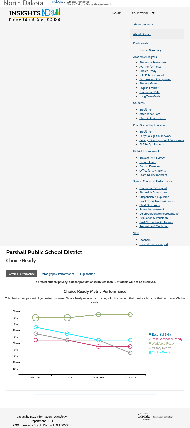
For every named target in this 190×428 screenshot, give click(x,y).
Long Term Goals (149, 96)
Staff (136, 233)
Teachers (144, 240)
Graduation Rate (149, 92)
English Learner (148, 88)
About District (142, 34)
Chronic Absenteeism (152, 118)
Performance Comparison (155, 79)
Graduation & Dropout (153, 188)
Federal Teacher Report (153, 244)
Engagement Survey (152, 157)
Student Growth (149, 83)
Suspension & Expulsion (154, 197)
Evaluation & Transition (153, 218)
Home (116, 13)
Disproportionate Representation (159, 213)
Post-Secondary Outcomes (156, 222)
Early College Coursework (155, 136)
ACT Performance (150, 66)
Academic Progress (145, 57)
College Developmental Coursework (161, 140)
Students (139, 103)
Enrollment (146, 109)
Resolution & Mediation (153, 226)
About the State (143, 24)
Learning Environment (153, 174)
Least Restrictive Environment (158, 201)
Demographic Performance (57, 274)
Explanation (87, 274)
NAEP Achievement (151, 75)
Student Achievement (153, 62)
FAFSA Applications (151, 144)
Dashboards (140, 43)
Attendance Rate (149, 114)
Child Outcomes (149, 205)
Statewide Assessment (153, 192)
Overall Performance (22, 274)
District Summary (150, 50)
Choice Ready (147, 71)
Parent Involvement (151, 209)
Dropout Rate (147, 162)
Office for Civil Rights (152, 170)
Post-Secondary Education (149, 125)
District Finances (149, 166)
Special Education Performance (152, 181)
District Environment (146, 151)
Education (144, 13)
